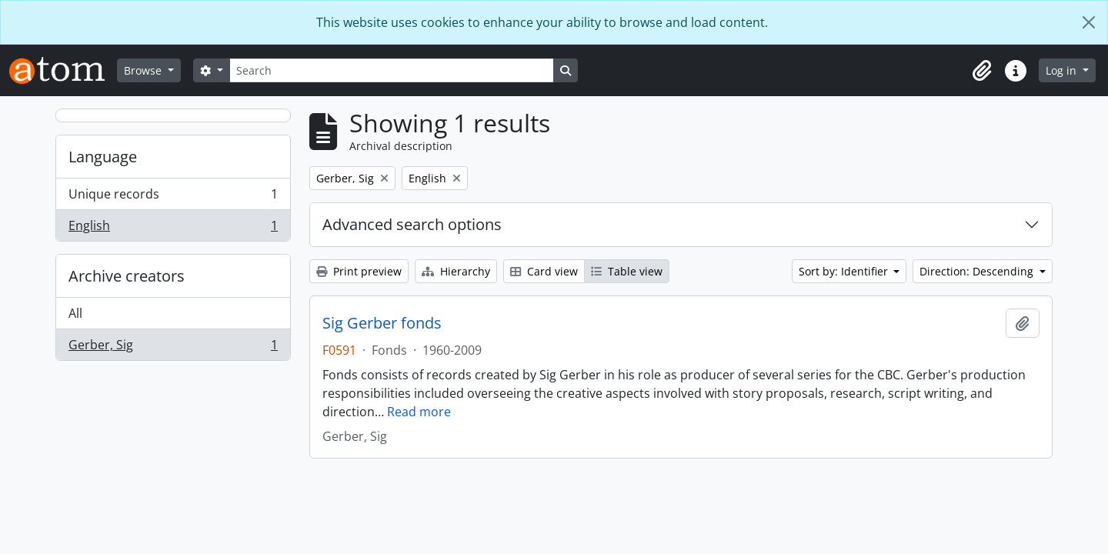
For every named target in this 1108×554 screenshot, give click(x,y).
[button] (982, 71)
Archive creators (126, 275)
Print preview (359, 271)
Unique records (173, 197)
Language (102, 156)
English (173, 228)
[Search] (391, 70)
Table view (626, 271)
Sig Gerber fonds (382, 323)
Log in (1063, 70)
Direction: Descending (977, 271)
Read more (419, 411)
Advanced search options (412, 224)
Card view (544, 271)
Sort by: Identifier (845, 271)
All (75, 313)
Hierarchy (456, 271)
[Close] (1088, 22)
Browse (144, 70)
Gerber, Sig (173, 347)
